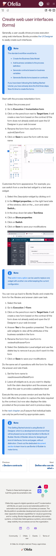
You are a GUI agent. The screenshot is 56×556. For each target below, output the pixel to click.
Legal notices (41, 544)
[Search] (41, 4)
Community (13, 536)
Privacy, (34, 544)
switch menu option (19, 278)
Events (35, 536)
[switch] (48, 3)
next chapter (14, 410)
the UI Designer (45, 36)
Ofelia (25, 536)
